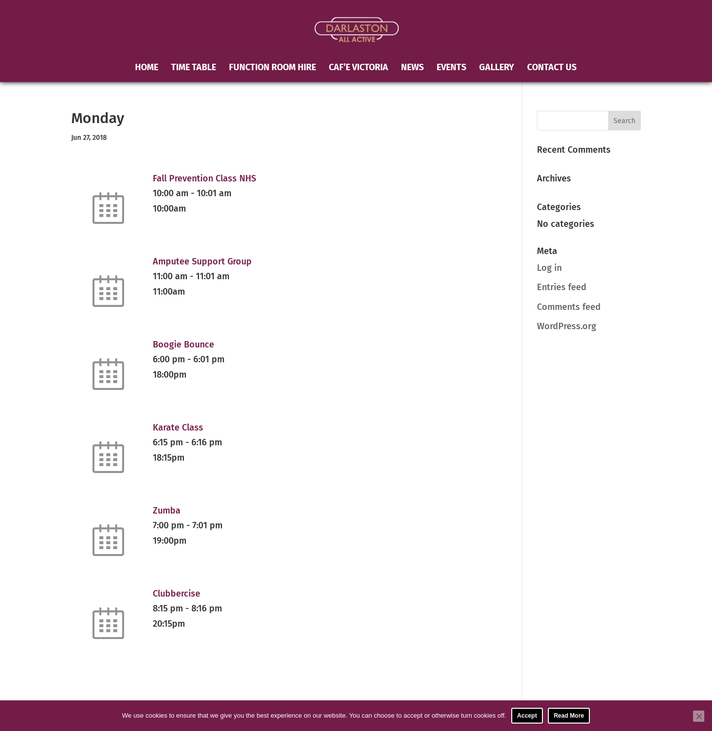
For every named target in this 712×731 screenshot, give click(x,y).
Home (146, 68)
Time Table (193, 68)
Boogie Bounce (183, 344)
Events (451, 68)
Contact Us (552, 68)
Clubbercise (176, 593)
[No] (699, 716)
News (412, 68)
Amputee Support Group (202, 261)
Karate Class (178, 427)
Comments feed (569, 306)
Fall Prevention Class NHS (204, 178)
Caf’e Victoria (358, 68)
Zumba (166, 510)
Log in (549, 267)
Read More (569, 715)
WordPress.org (566, 326)
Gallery (496, 68)
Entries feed (561, 287)
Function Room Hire (272, 68)
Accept (527, 715)
